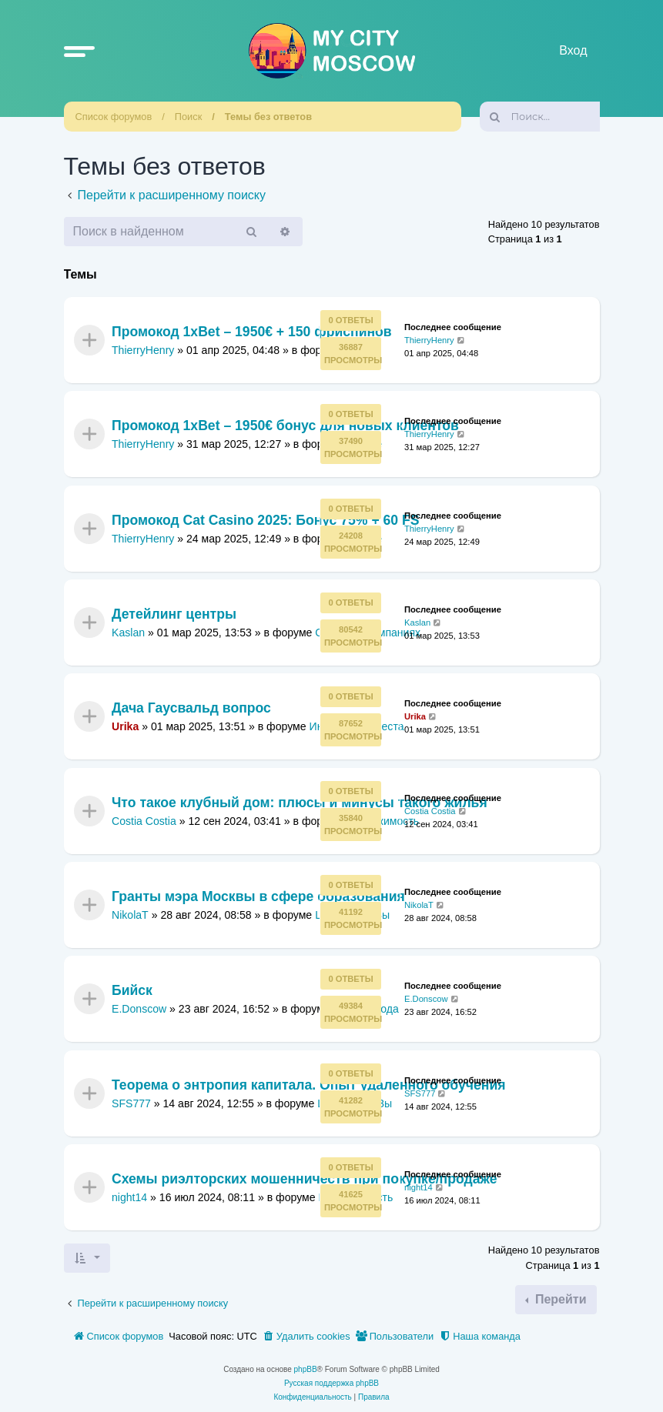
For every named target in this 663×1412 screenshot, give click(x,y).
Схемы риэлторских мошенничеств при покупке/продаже (304, 1179)
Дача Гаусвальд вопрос (191, 708)
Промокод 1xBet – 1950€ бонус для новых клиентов (285, 426)
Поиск (188, 116)
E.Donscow (139, 1009)
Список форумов (113, 116)
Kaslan (128, 632)
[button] (79, 50)
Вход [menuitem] (573, 50)
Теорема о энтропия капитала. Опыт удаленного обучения (309, 1085)
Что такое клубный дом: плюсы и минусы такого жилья (299, 802)
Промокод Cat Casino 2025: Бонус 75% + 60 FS (266, 520)
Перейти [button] (558, 1299)
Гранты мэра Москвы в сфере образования (258, 897)
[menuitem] (306, 1336)
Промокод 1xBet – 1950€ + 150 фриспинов (252, 331)
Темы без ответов (268, 116)
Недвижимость (381, 821)
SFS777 (131, 1103)
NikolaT (130, 915)
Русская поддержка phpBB (331, 1383)
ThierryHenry (143, 350)
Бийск (132, 991)
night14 (129, 1197)
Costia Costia (144, 821)
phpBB (305, 1369)
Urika (125, 726)
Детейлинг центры (174, 614)
